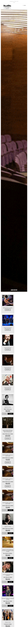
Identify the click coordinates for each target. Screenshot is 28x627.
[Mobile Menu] (24, 5)
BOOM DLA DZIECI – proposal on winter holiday (8, 456)
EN (14, 2)
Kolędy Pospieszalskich (8, 328)
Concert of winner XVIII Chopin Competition (8, 575)
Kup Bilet (10, 510)
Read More (8, 310)
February (5, 386)
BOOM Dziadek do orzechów (7, 308)
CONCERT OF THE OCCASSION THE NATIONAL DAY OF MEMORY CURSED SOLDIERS (8, 551)
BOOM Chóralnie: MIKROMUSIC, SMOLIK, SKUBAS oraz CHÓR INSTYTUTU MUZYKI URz (8, 431)
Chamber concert (8, 622)
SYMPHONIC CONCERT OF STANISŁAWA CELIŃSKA (8, 599)
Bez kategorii (8, 307)
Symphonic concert (8, 407)
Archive (11, 307)
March (7, 573)
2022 (3, 307)
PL (13, 2)
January (6, 307)
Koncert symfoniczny (7, 367)
